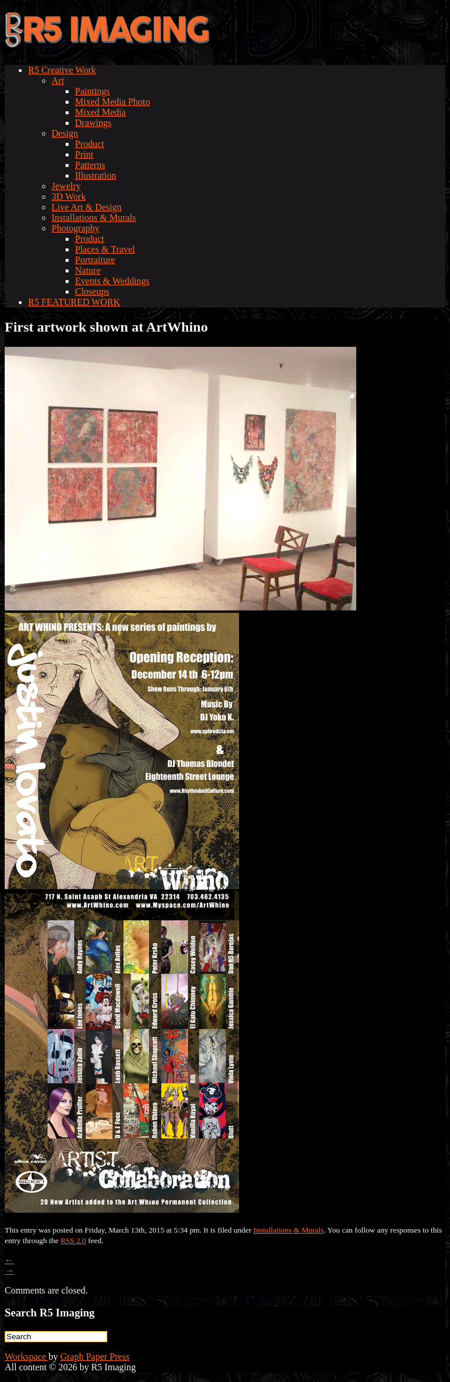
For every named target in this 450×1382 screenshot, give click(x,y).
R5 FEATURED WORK (74, 302)
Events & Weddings (112, 281)
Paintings (92, 91)
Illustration (95, 175)
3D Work (69, 197)
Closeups (92, 291)
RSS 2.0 (73, 1240)
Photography (76, 228)
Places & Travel (105, 249)
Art (58, 81)
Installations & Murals (94, 218)
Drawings (93, 123)
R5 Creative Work (62, 70)
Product (89, 144)
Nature (88, 270)
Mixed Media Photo (112, 102)
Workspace (27, 1356)
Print (84, 154)
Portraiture (95, 260)
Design (65, 133)
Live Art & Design (87, 207)
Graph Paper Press (94, 1356)
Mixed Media (100, 112)
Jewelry (66, 186)
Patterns (90, 165)
